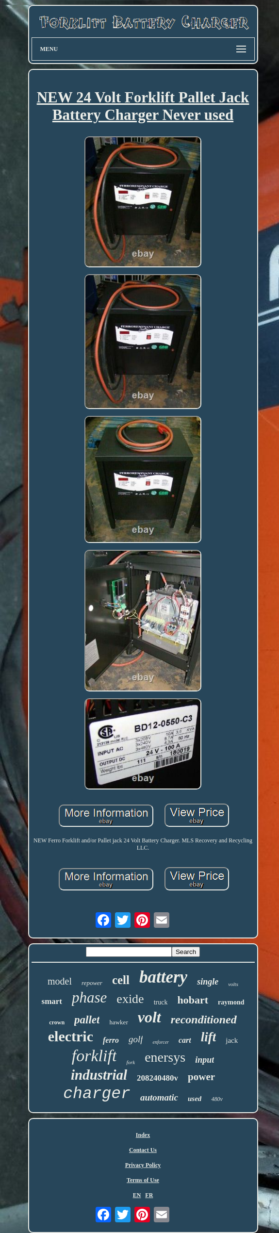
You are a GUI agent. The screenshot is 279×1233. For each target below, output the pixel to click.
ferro (111, 1040)
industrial (99, 1075)
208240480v (157, 1078)
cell (121, 979)
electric (70, 1036)
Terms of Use (143, 1180)
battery (163, 977)
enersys (165, 1057)
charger (97, 1094)
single (207, 981)
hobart (192, 1000)
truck (161, 1002)
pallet (86, 1020)
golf (136, 1039)
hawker (118, 1022)
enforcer (160, 1042)
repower (92, 982)
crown (57, 1022)
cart (185, 1040)
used (194, 1098)
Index (143, 1135)
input (204, 1060)
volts (233, 984)
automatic (159, 1097)
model (60, 981)
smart (52, 1001)
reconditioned (204, 1019)
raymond (231, 1002)
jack (232, 1040)
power (201, 1077)
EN (137, 1195)
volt (149, 1017)
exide (130, 999)
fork (130, 1062)
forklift (94, 1056)
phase (89, 997)
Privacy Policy (143, 1165)
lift (208, 1037)
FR (149, 1195)
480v (216, 1099)
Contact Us (143, 1150)
